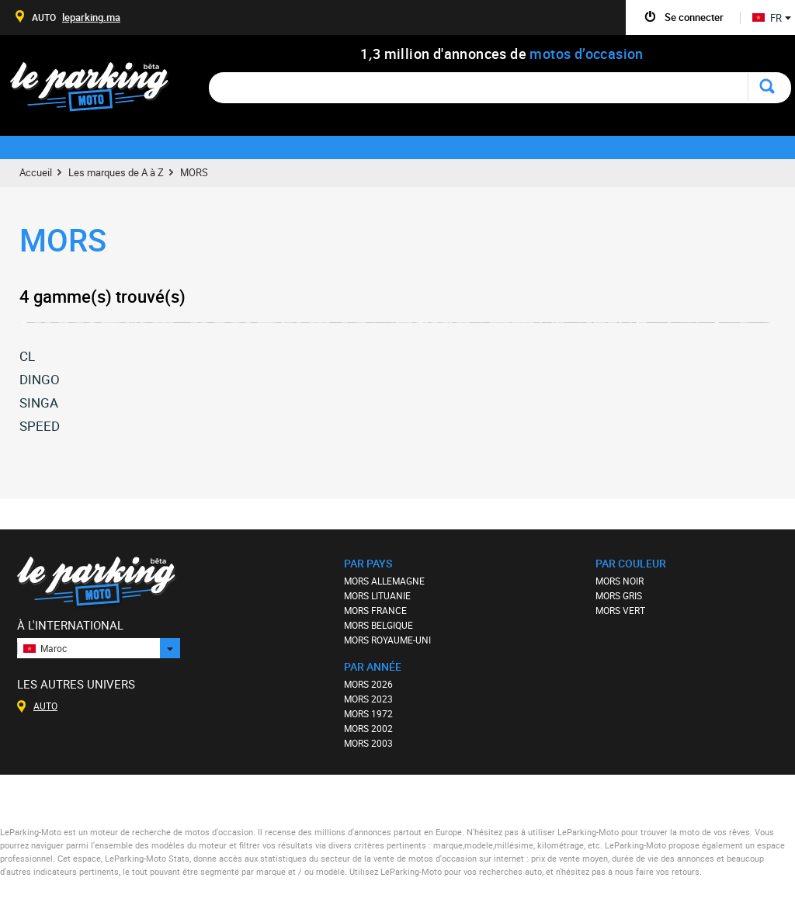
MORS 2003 (368, 743)
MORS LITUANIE (377, 595)
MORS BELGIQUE (378, 625)
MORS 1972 (368, 713)
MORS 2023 (368, 698)
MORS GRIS (618, 595)
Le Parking (98, 91)
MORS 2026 (368, 684)
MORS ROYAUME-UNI (387, 639)
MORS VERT (620, 610)
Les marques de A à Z (116, 172)
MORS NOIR (619, 580)
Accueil (35, 172)
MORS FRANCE (375, 610)
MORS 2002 (368, 728)
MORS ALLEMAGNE (384, 580)
